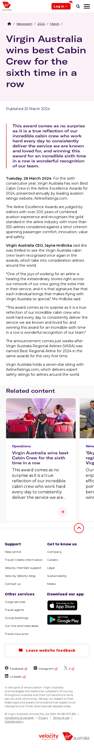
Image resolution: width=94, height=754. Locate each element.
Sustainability (57, 576)
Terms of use (61, 717)
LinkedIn (13, 676)
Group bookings (16, 618)
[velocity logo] (48, 737)
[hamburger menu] (87, 6)
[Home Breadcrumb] (9, 24)
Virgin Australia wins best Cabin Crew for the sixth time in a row (46, 61)
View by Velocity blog (20, 576)
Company (54, 552)
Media (51, 584)
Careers (52, 560)
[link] (24, 24)
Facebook (14, 668)
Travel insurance (16, 634)
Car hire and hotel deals (21, 626)
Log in (62, 5)
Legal (51, 568)
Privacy (43, 717)
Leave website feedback (47, 650)
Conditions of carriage (19, 717)
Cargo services (15, 602)
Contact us (13, 584)
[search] (78, 6)
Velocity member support (23, 568)
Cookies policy (14, 721)
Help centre (13, 552)
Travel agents (14, 610)
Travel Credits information (24, 560)
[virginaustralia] (75, 736)
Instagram (44, 668)
